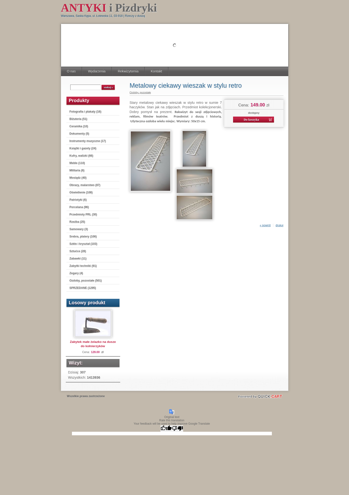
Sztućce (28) (78, 251)
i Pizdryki (109, 7)
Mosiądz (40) (78, 177)
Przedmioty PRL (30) (83, 214)
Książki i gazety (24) (83, 148)
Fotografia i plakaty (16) (86, 111)
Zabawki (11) (78, 258)
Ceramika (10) (79, 126)
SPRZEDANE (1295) (83, 288)
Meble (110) (77, 163)
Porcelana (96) (79, 207)
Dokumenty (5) (79, 133)
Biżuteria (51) (78, 119)
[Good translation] (166, 428)
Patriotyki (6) (78, 199)
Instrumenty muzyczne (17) (88, 141)
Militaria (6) (77, 170)
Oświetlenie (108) (81, 192)
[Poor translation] (177, 428)
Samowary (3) (79, 229)
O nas (71, 71)
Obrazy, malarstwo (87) (85, 185)
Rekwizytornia (128, 71)
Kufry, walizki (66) (81, 155)
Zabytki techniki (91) (83, 266)
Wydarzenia (97, 71)
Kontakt (156, 71)
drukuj (279, 225)
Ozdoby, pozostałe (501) (86, 280)
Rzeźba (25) (77, 221)
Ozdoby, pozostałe (140, 92)
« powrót (265, 225)
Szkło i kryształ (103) (83, 243)
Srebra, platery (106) (83, 236)
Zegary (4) (76, 273)
